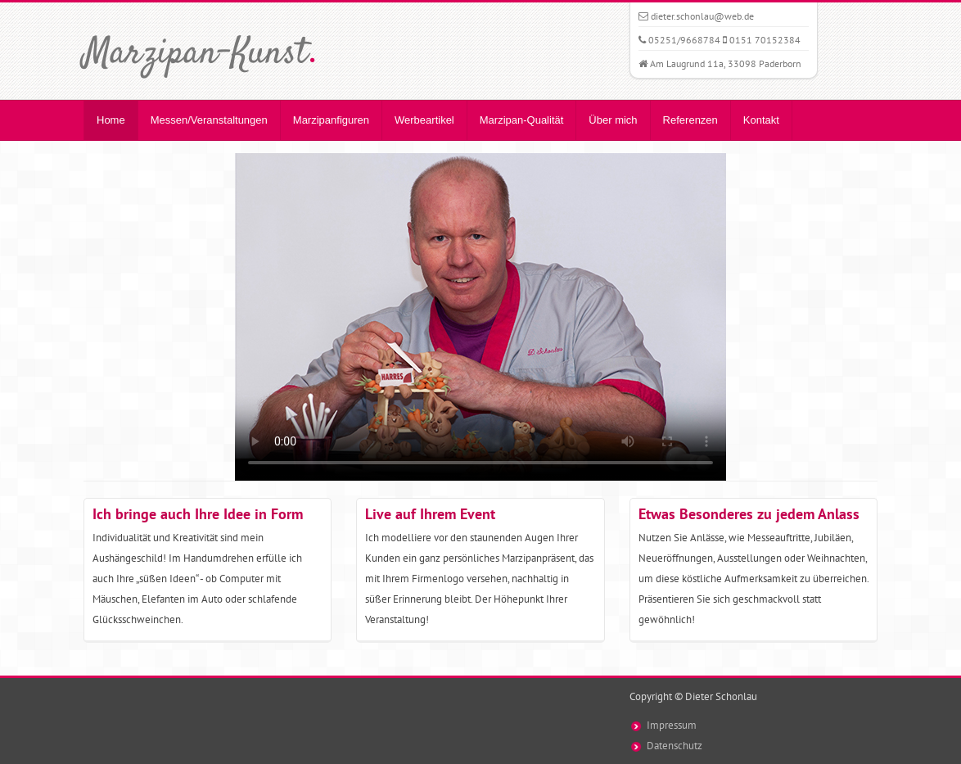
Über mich (613, 120)
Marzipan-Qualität (522, 120)
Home (111, 120)
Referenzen (690, 120)
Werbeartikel (424, 120)
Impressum (672, 725)
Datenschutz (674, 746)
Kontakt (761, 120)
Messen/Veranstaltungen (209, 120)
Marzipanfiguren (331, 120)
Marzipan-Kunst (200, 54)
